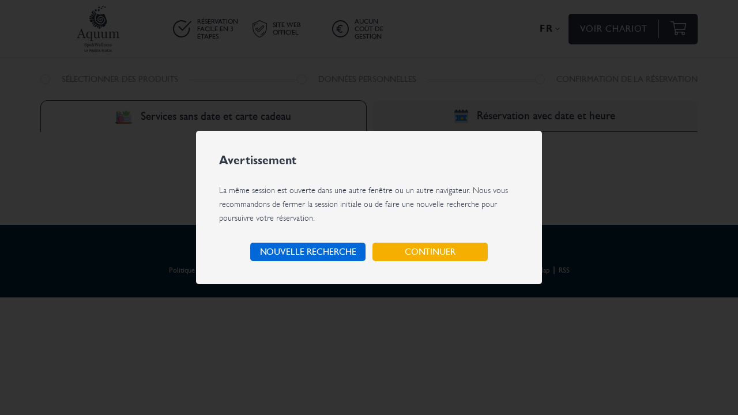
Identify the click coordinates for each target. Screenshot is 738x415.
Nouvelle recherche (308, 252)
